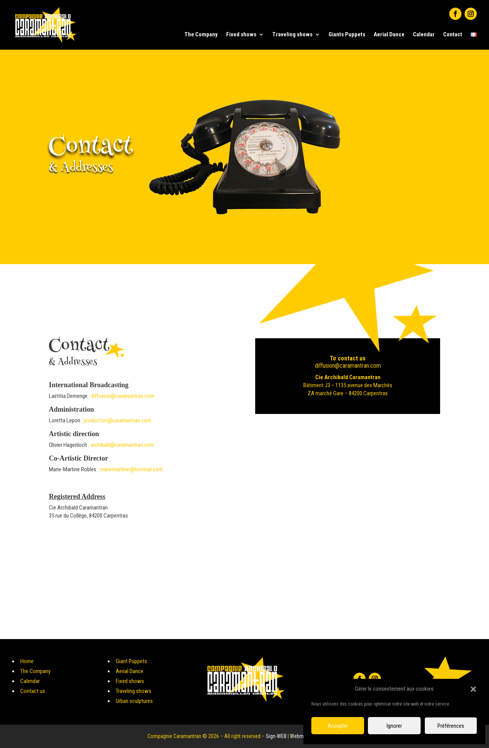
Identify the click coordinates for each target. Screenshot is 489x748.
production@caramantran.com (117, 420)
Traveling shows (292, 34)
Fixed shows (241, 34)
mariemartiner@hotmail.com (131, 469)
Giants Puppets (347, 34)
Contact (452, 34)
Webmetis (301, 736)
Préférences (450, 725)
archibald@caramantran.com (122, 444)
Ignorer (394, 725)
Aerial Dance (389, 34)
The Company (201, 34)
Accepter (338, 725)
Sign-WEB (276, 736)
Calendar (424, 34)
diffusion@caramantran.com (122, 396)
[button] (473, 689)
